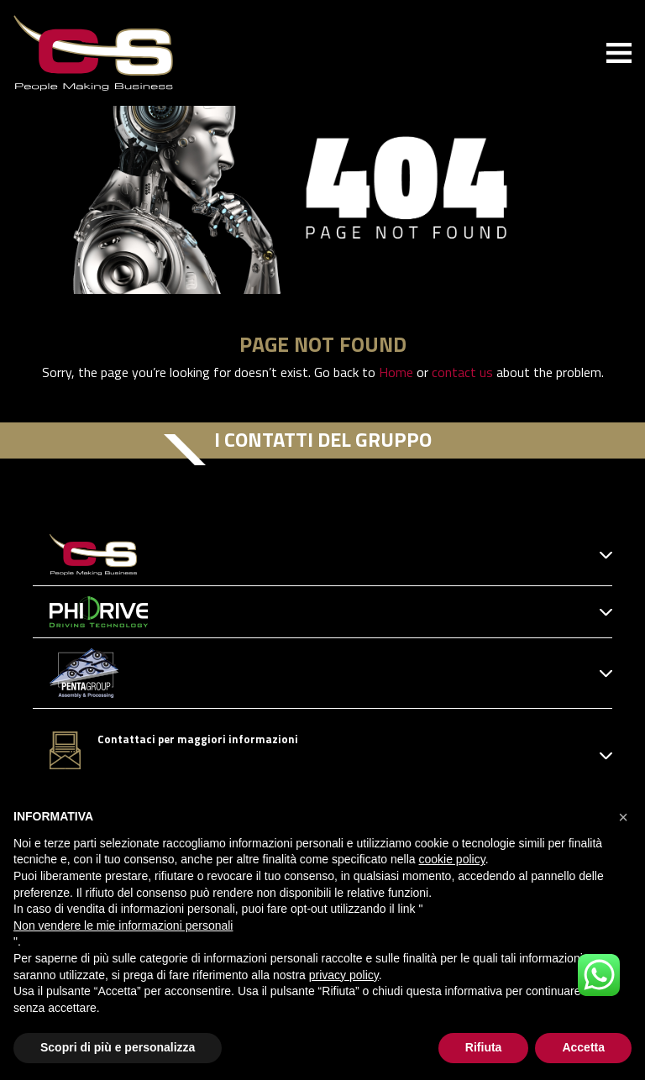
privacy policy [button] (344, 975)
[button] (623, 817)
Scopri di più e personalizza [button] (117, 1047)
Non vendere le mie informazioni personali (123, 925)
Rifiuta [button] (483, 1047)
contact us (462, 372)
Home (396, 372)
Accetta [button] (583, 1047)
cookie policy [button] (452, 859)
